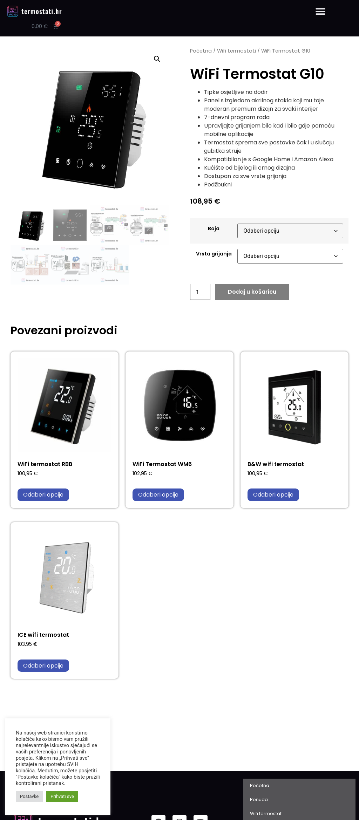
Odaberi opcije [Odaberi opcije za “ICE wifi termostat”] (43, 666)
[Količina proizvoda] (200, 292)
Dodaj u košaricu (252, 292)
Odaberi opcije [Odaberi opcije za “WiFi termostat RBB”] (43, 495)
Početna (201, 50)
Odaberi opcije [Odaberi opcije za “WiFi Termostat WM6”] (158, 495)
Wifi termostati (236, 50)
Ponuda (259, 799)
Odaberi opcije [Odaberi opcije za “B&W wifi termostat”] (273, 495)
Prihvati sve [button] (62, 796)
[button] (320, 11)
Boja (213, 228)
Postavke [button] (29, 796)
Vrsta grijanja (214, 253)
